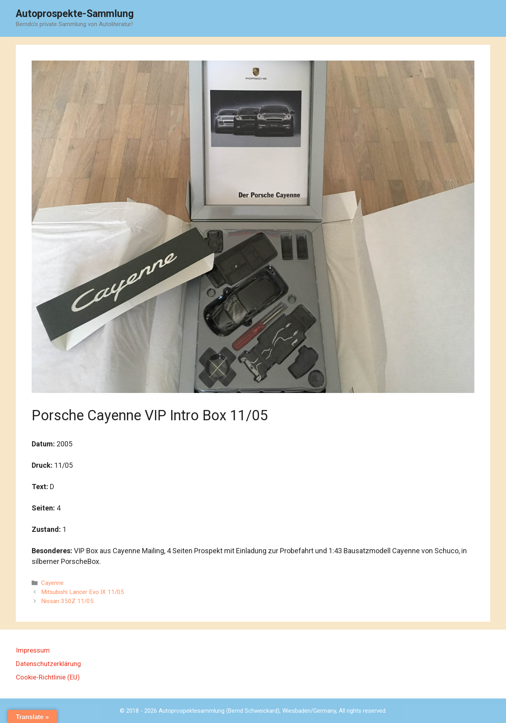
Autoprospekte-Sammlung (75, 13)
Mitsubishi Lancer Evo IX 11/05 (82, 592)
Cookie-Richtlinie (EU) (48, 677)
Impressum (33, 650)
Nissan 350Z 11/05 (67, 601)
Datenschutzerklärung (48, 664)
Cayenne (52, 582)
